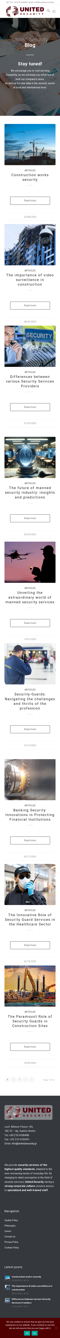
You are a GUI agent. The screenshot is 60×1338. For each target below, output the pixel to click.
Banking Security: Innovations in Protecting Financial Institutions (30, 814)
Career (7, 1231)
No (34, 1333)
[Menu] (54, 11)
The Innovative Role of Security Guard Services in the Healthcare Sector (30, 919)
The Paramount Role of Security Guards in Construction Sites (30, 1021)
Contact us (9, 1236)
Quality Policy (11, 1220)
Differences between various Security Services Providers (30, 381)
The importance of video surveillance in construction (30, 279)
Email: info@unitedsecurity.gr (41, 2)
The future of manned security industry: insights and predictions (30, 492)
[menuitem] (47, 11)
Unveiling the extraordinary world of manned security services (30, 597)
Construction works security (26, 1276)
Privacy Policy (11, 1242)
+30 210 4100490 (19, 1135)
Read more (30, 200)
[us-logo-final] (24, 11)
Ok (27, 1333)
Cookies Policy (11, 1247)
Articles (30, 170)
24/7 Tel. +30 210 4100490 (17, 2)
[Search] (47, 11)
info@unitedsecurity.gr (24, 1143)
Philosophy (10, 1225)
